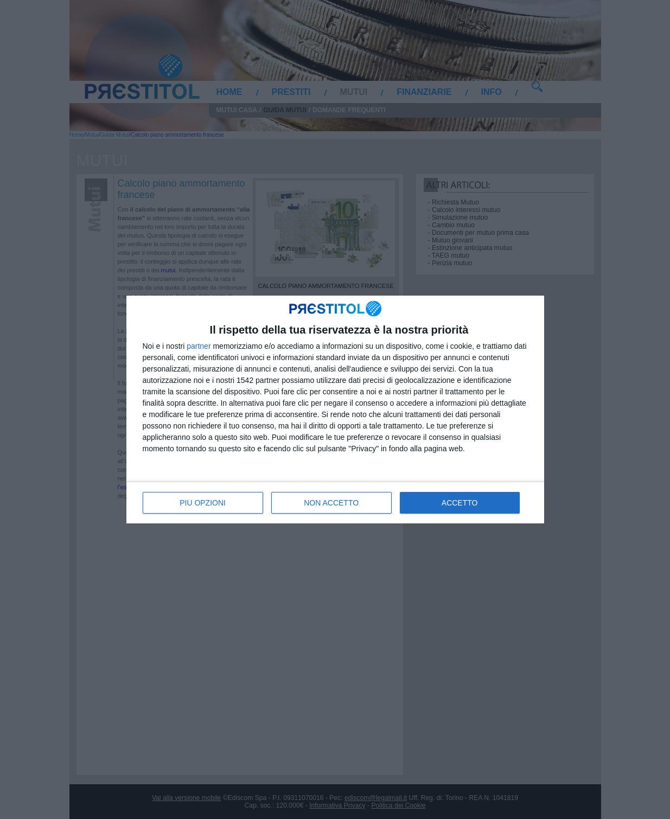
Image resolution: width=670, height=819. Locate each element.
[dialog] (335, 409)
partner (198, 346)
